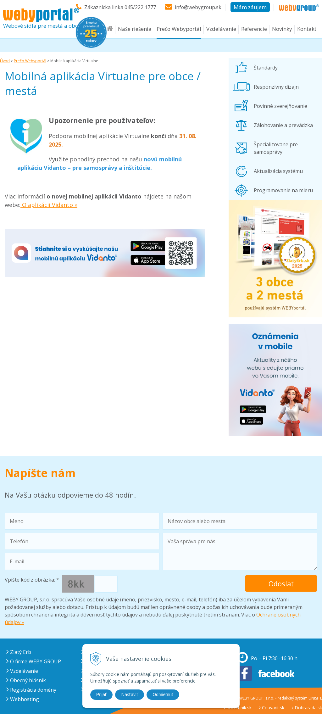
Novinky (282, 28)
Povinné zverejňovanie (280, 106)
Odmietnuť (163, 694)
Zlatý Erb (18, 652)
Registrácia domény (31, 689)
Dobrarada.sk (307, 708)
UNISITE (315, 698)
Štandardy (266, 67)
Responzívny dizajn (276, 86)
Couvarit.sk (271, 708)
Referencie (254, 28)
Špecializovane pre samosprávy (276, 148)
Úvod (5, 61)
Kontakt (306, 28)
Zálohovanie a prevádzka (283, 125)
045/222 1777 (139, 7)
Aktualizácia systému (278, 171)
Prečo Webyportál (179, 28)
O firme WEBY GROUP (33, 661)
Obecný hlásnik (26, 680)
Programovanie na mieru (283, 190)
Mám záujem (250, 7)
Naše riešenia (135, 28)
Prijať (101, 694)
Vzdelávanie (221, 28)
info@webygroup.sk (197, 7)
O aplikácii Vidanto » (48, 205)
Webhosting (22, 699)
